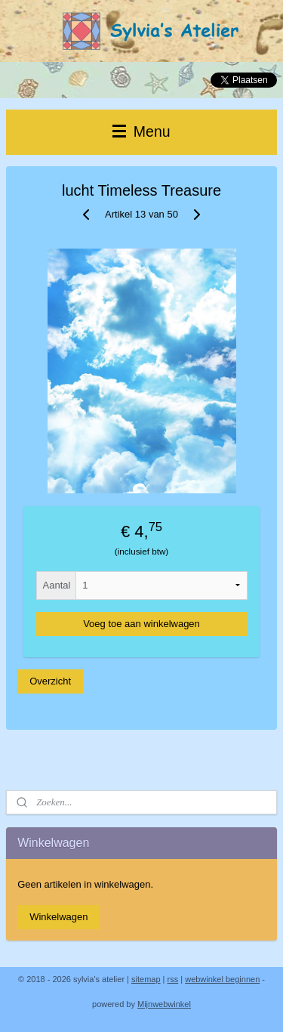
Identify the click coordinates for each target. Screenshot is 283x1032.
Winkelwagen (58, 916)
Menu (141, 131)
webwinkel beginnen (222, 979)
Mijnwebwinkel (164, 1004)
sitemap (146, 979)
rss (173, 979)
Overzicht (50, 681)
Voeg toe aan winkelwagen (141, 623)
